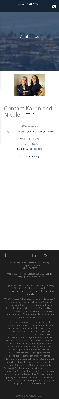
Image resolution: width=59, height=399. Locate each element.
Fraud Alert (30, 294)
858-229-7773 (36, 144)
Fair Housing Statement (15, 291)
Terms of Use (49, 291)
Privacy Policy (34, 291)
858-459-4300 (33, 139)
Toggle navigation (3, 6)
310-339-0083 (36, 149)
